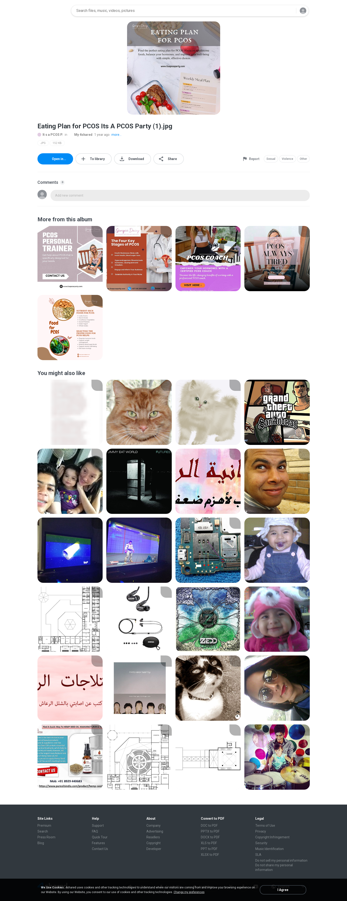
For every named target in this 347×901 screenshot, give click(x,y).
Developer (153, 849)
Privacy (260, 831)
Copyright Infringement (272, 837)
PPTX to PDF (210, 831)
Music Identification (269, 849)
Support (98, 825)
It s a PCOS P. (50, 135)
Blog (40, 843)
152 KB (57, 143)
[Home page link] (53, 10)
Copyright (153, 843)
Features (98, 843)
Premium (44, 825)
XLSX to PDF (210, 855)
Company (153, 825)
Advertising (154, 831)
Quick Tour (100, 837)
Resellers (153, 837)
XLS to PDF (209, 843)
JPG (43, 143)
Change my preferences (189, 892)
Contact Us (100, 849)
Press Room (46, 837)
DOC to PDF (209, 825)
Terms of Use (265, 825)
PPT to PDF (209, 849)
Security (261, 843)
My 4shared (80, 135)
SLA (258, 855)
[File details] (70, 258)
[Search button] (289, 10)
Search (42, 831)
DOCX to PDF (210, 837)
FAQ (95, 831)
